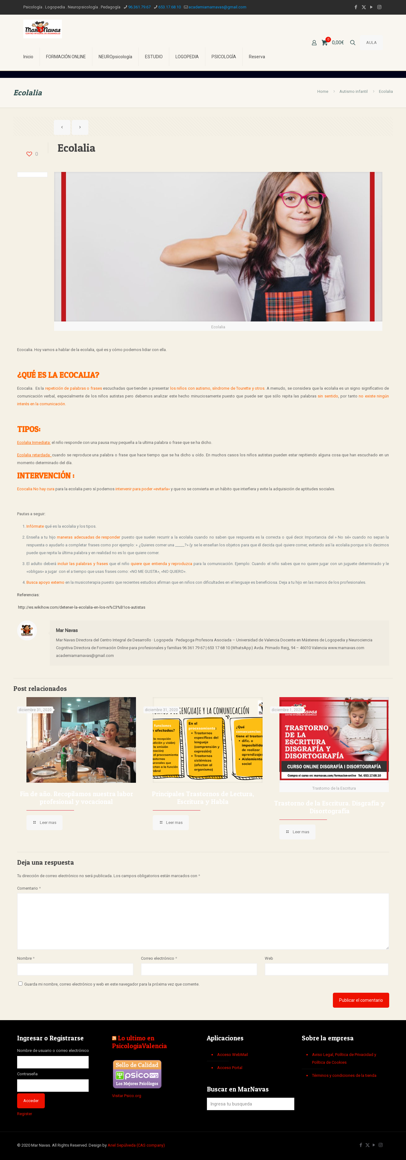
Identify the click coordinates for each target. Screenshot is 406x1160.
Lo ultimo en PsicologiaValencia (139, 1042)
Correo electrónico (159, 958)
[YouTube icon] (371, 7)
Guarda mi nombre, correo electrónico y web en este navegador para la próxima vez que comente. (111, 984)
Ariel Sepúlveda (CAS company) (136, 1145)
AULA (371, 42)
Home (322, 91)
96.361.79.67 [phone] (139, 7)
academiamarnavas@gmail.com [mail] (217, 7)
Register (24, 1113)
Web (269, 958)
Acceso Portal (229, 1067)
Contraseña (27, 1074)
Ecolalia (386, 91)
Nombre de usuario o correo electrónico (53, 1050)
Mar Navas (67, 630)
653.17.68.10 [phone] (169, 7)
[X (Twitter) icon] (364, 7)
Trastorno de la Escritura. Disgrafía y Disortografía (329, 807)
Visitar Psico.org (126, 1095)
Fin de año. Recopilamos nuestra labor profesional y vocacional (76, 798)
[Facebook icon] (356, 7)
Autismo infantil (353, 91)
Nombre (26, 958)
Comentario (29, 888)
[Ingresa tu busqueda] (250, 1104)
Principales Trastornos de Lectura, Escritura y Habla (203, 798)
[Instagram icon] (379, 7)
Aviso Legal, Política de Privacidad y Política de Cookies (344, 1058)
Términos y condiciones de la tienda (344, 1075)
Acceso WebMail (232, 1054)
